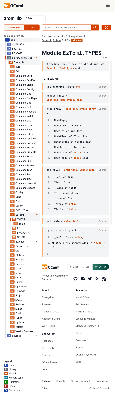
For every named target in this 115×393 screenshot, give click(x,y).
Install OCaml (82, 297)
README (17, 53)
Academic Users (51, 318)
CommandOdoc (24, 134)
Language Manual (85, 318)
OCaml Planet (49, 362)
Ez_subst (20, 241)
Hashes (19, 259)
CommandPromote (25, 151)
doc (12, 39)
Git (17, 250)
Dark (86, 267)
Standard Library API (87, 325)
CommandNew (23, 129)
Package (20, 290)
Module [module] (77, 40)
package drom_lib (14, 35)
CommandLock (23, 125)
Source (105, 57)
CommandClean (24, 84)
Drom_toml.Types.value (79, 169)
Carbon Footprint (80, 381)
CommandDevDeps (26, 98)
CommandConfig (24, 89)
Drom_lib (19, 62)
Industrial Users (50, 311)
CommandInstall (24, 116)
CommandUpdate (25, 187)
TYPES (21, 219)
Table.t (78, 221)
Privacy (46, 388)
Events (46, 355)
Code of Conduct (99, 388)
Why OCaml (48, 325)
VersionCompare (24, 331)
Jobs (44, 369)
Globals (19, 255)
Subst (18, 308)
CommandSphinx (24, 165)
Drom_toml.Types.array (81, 108)
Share (18, 299)
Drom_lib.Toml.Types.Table (65, 99)
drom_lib (13, 18)
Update (19, 322)
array (77, 152)
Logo (78, 361)
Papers (79, 347)
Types (18, 317)
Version (19, 326)
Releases (47, 304)
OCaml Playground (85, 354)
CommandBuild (23, 75)
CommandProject (25, 147)
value (67, 221)
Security (60, 381)
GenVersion (21, 246)
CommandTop (23, 174)
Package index (50, 36)
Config (19, 192)
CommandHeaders (25, 111)
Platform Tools (83, 311)
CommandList (23, 120)
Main (18, 268)
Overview (14, 27)
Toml (18, 313)
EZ (18, 228)
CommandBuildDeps (26, 80)
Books (79, 333)
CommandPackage (25, 143)
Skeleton (20, 304)
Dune (18, 196)
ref (78, 86)
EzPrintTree (21, 210)
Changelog (48, 297)
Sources (16, 335)
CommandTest (23, 169)
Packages (47, 340)
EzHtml (19, 205)
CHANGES (18, 44)
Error (18, 201)
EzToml (19, 214)
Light (73, 267)
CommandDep (23, 93)
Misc (18, 273)
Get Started (82, 304)
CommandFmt (23, 107)
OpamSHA (21, 286)
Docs (32, 27)
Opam (18, 281)
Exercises (80, 340)
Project (19, 295)
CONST (21, 237)
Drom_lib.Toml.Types (60, 68)
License (19, 264)
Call (17, 71)
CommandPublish (24, 156)
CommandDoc (23, 102)
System (100, 267)
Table (22, 223)
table (77, 157)
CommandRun (23, 160)
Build (18, 66)
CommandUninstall (25, 183)
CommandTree (23, 178)
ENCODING (23, 232)
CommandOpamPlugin (27, 138)
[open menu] (107, 6)
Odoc (18, 277)
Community (48, 348)
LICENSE (17, 48)
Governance (102, 381)
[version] (35, 18)
